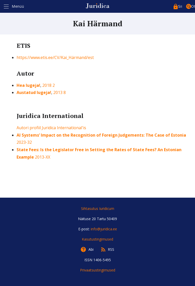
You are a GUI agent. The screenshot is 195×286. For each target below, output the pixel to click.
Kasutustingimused (97, 239)
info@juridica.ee (104, 229)
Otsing (193, 6)
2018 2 (48, 85)
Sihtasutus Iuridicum (97, 208)
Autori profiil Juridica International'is (51, 127)
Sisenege (180, 6)
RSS (111, 249)
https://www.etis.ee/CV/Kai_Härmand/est (55, 57)
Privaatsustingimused (97, 270)
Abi (91, 249)
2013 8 (59, 92)
